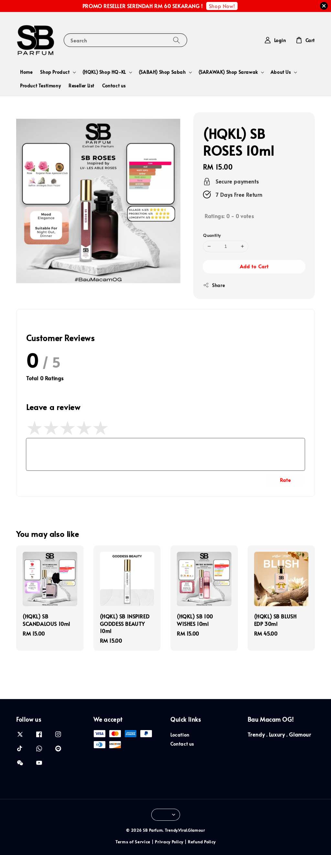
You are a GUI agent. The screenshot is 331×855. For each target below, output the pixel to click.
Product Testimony (40, 86)
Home (26, 72)
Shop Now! (222, 5)
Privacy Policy (169, 842)
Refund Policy (202, 842)
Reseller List (81, 86)
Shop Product (54, 72)
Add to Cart (254, 266)
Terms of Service (132, 842)
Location (179, 735)
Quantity (211, 235)
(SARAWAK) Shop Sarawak (228, 72)
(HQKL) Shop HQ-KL (104, 72)
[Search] (176, 40)
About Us (281, 72)
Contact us (114, 86)
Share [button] (214, 285)
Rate (285, 479)
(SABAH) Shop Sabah (162, 72)
